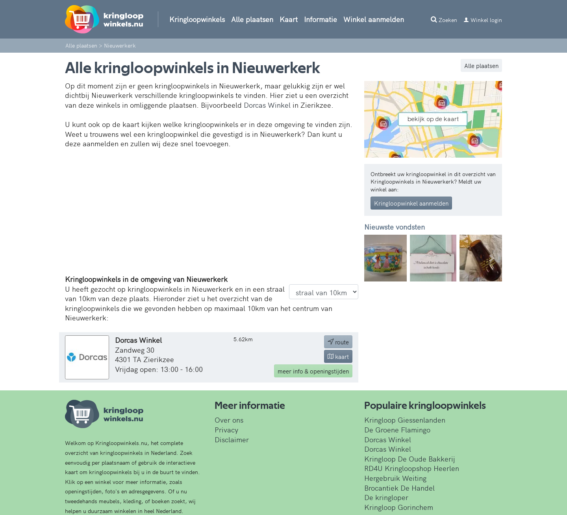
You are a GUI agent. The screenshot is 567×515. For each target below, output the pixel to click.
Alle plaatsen (252, 19)
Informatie (320, 19)
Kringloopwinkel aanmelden (411, 203)
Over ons (229, 420)
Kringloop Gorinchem (398, 507)
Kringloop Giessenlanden (404, 420)
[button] (374, 258)
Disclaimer (232, 439)
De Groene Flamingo (397, 429)
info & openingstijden (313, 370)
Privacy (226, 429)
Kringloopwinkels (197, 19)
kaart (338, 356)
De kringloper (386, 497)
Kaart (289, 19)
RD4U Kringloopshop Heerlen (411, 468)
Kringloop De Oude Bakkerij (409, 459)
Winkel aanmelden (373, 19)
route (338, 342)
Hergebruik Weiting (395, 478)
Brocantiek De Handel (399, 488)
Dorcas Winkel (267, 105)
